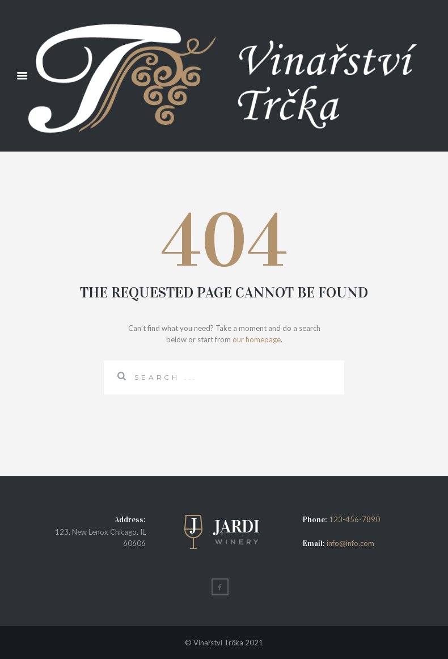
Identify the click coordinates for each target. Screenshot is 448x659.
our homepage (257, 339)
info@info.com (349, 543)
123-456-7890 (354, 519)
